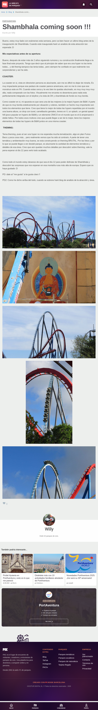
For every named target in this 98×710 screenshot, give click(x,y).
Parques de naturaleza (68, 661)
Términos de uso (87, 664)
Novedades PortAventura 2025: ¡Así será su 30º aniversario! (81, 576)
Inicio (3, 12)
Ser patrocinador (87, 655)
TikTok (45, 660)
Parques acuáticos (66, 658)
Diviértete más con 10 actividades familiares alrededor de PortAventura (49, 578)
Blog (10, 12)
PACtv (45, 667)
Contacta (86, 660)
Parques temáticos (66, 654)
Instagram (47, 664)
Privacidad (86, 668)
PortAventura (9, 21)
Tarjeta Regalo (64, 665)
